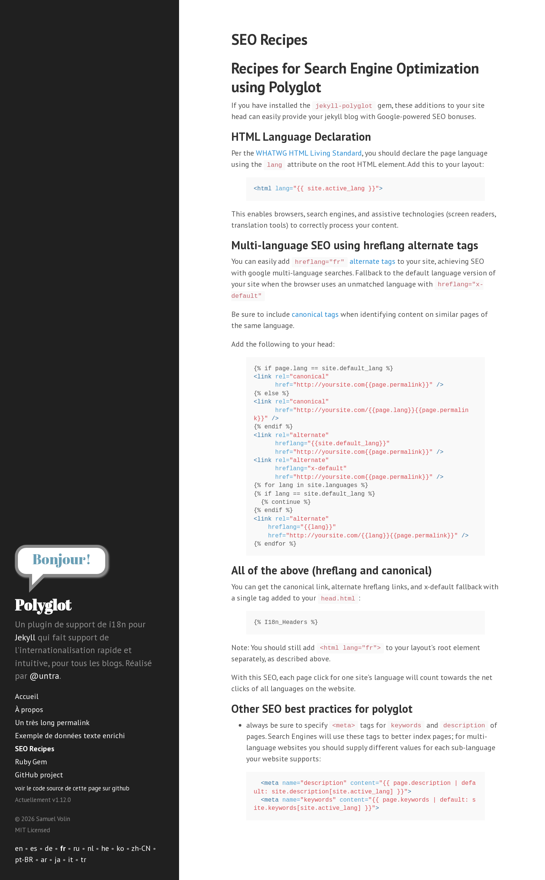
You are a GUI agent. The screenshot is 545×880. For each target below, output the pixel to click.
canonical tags (315, 314)
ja (57, 859)
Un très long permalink (52, 722)
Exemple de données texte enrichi (70, 735)
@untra (44, 675)
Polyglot (43, 605)
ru (76, 848)
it (70, 859)
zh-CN (141, 848)
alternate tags (372, 261)
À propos (29, 709)
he (105, 848)
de (49, 848)
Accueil (26, 696)
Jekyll (25, 637)
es (33, 848)
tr (83, 859)
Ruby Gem (31, 762)
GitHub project (39, 775)
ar (44, 859)
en (19, 848)
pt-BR (24, 859)
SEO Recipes (34, 748)
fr (63, 848)
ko (120, 848)
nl (90, 848)
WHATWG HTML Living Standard (309, 153)
